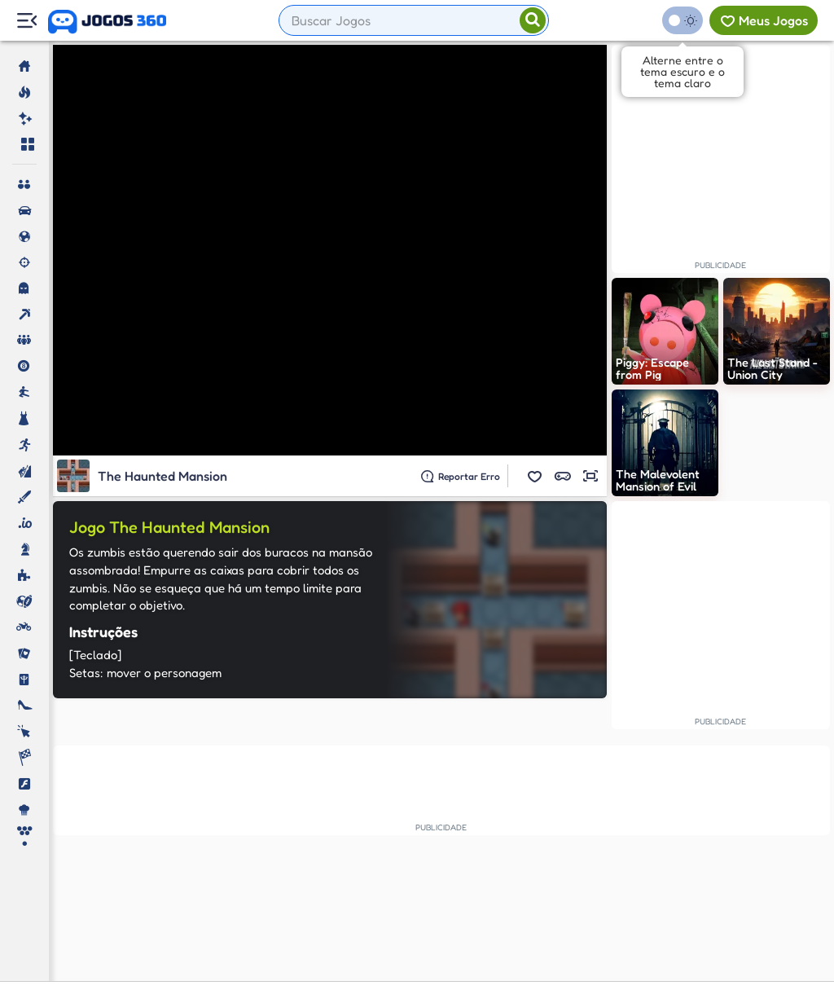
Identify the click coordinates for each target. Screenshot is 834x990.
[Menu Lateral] (26, 20)
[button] (535, 475)
